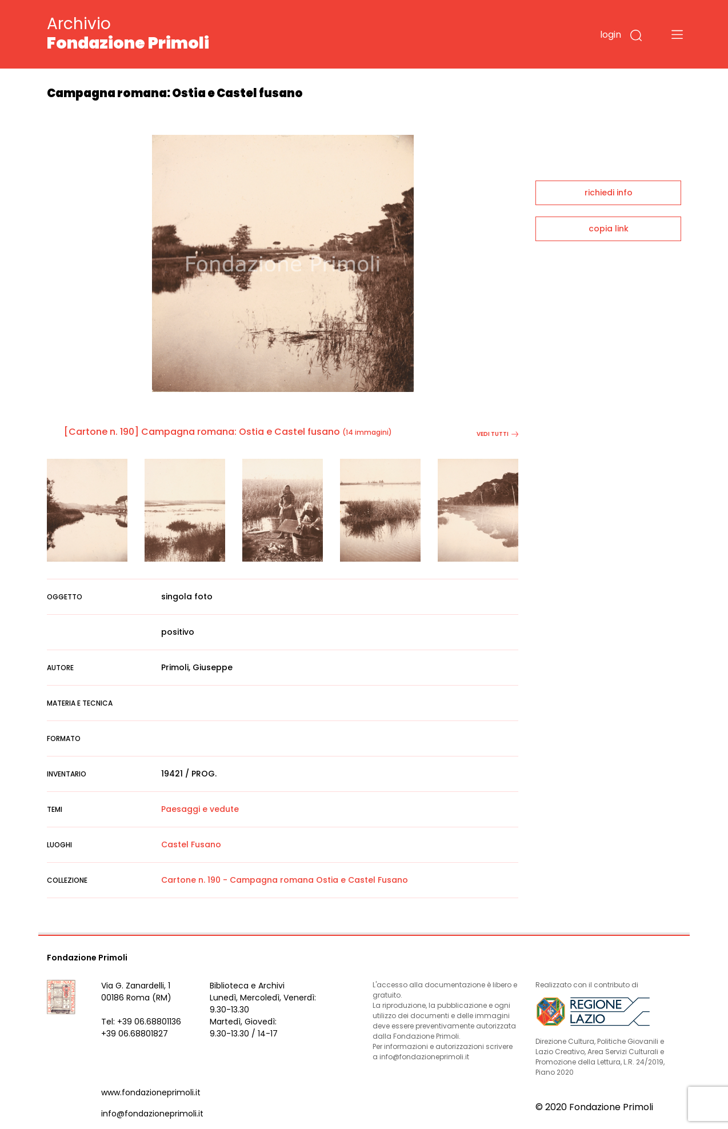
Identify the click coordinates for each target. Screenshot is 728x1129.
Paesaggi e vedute (200, 809)
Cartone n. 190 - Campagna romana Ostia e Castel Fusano (284, 880)
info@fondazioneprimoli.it (152, 1113)
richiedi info (609, 192)
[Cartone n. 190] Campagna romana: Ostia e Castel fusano (202, 431)
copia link (609, 228)
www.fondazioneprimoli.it (151, 1092)
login (610, 34)
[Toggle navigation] (677, 34)
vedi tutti (497, 434)
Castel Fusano (191, 844)
